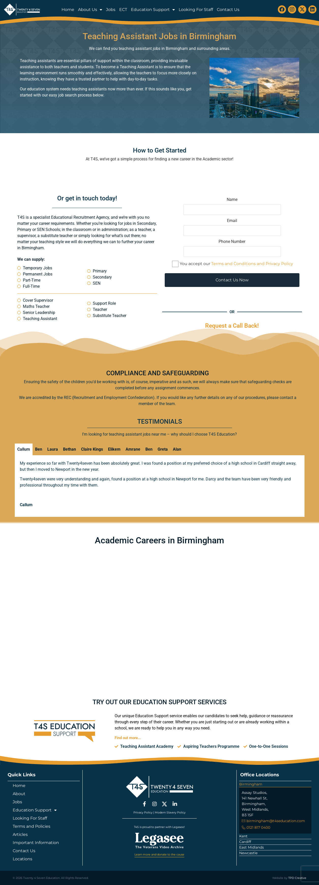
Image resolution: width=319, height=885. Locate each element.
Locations (22, 858)
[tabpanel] (160, 486)
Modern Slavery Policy (170, 812)
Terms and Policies (31, 826)
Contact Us (228, 9)
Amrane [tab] (133, 449)
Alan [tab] (177, 449)
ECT (123, 9)
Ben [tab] (38, 449)
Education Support (153, 10)
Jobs (110, 9)
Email (232, 227)
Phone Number (232, 248)
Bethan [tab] (69, 449)
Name (232, 206)
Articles (20, 834)
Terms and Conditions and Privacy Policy (252, 263)
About (19, 793)
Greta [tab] (163, 449)
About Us (90, 10)
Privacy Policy (143, 812)
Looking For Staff (196, 9)
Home (68, 9)
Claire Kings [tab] (92, 449)
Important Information (36, 842)
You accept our (232, 264)
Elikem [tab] (114, 449)
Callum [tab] (23, 449)
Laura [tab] (52, 449)
